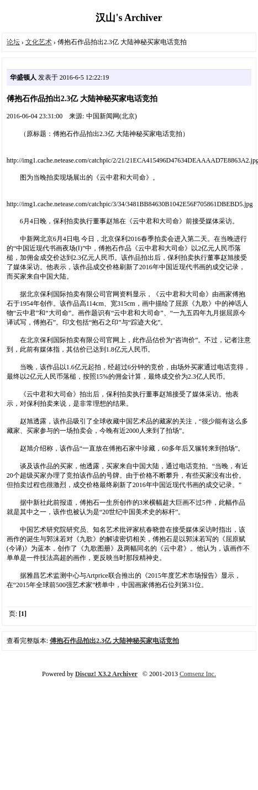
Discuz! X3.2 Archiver (106, 674)
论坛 (13, 42)
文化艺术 (38, 42)
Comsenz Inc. (198, 674)
